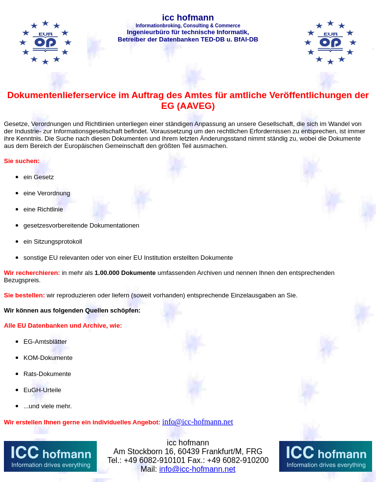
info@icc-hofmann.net (197, 422)
